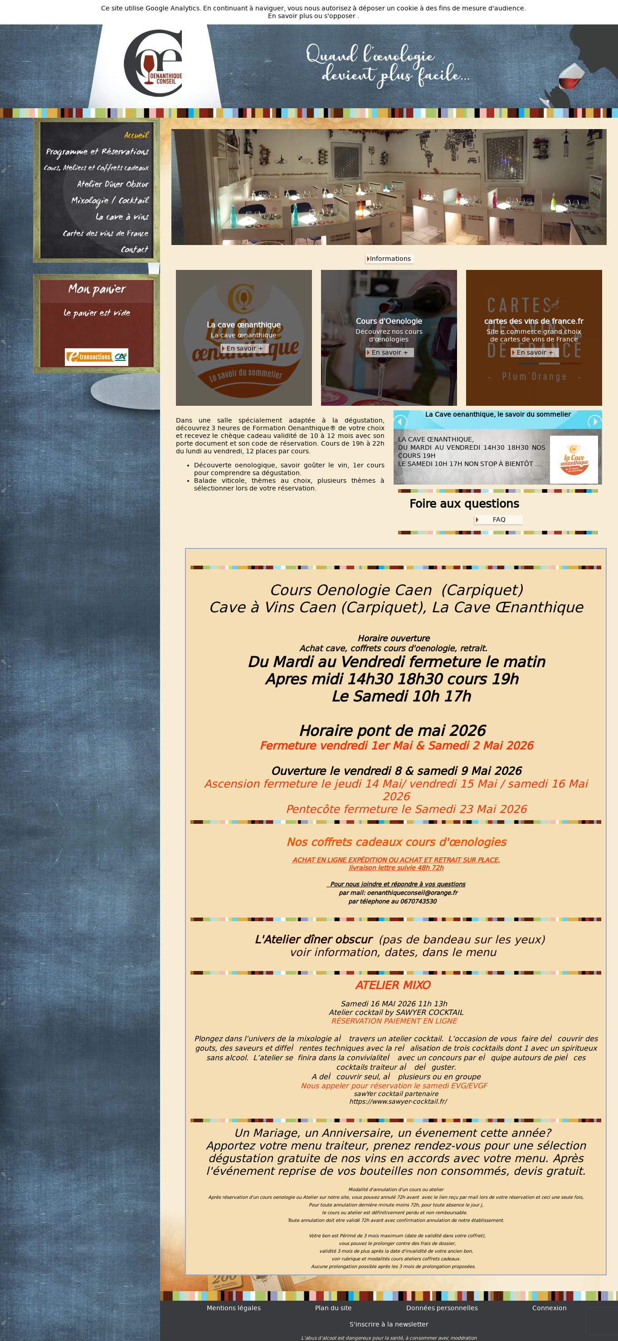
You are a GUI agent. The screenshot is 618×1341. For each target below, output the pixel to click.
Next (595, 422)
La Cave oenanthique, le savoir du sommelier (498, 414)
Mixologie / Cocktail (109, 201)
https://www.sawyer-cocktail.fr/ (398, 1101)
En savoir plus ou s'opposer (312, 16)
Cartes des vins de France (105, 234)
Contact (134, 250)
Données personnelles (442, 1308)
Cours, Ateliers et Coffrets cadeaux (96, 169)
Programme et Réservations (97, 153)
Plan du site (333, 1308)
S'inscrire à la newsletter (389, 1324)
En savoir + (245, 348)
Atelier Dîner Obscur (112, 185)
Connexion (549, 1308)
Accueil (136, 136)
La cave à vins (122, 218)
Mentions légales (234, 1308)
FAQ (499, 520)
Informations (390, 259)
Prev (401, 422)
